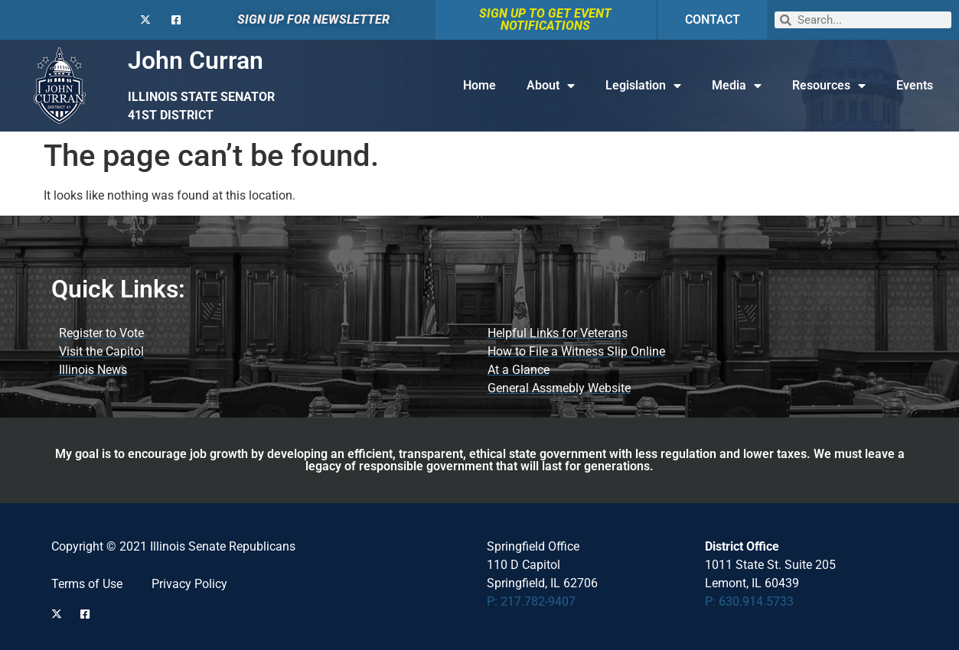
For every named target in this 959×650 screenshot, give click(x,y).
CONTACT (712, 19)
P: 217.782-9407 (531, 601)
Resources (829, 85)
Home (479, 85)
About (551, 85)
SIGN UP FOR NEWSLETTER (313, 19)
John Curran (195, 60)
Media (737, 85)
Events (914, 85)
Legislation (643, 85)
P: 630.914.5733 (749, 601)
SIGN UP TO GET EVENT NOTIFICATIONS (545, 19)
